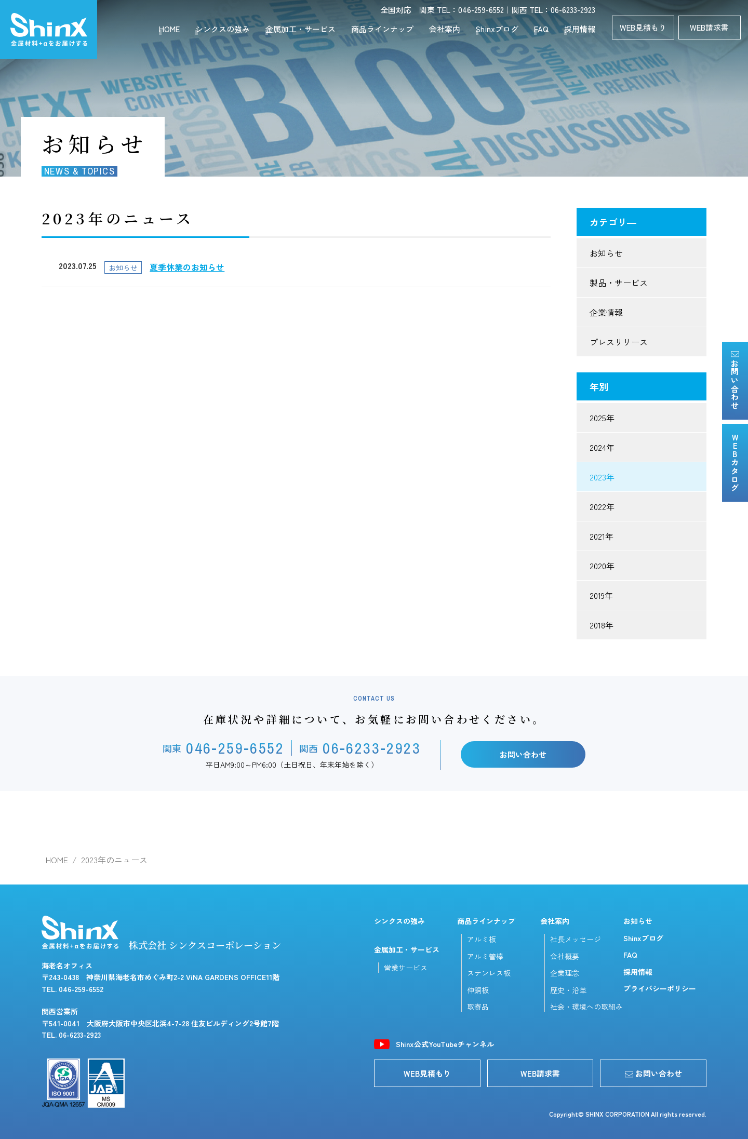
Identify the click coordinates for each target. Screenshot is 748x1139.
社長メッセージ (575, 939)
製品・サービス (619, 282)
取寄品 (478, 1006)
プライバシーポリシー (659, 988)
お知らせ (606, 253)
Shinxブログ (497, 28)
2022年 (602, 506)
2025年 (602, 417)
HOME (169, 28)
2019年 (601, 595)
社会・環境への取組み (586, 1006)
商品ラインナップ (382, 28)
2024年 (602, 447)
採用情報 (579, 28)
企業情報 (606, 312)
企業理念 (564, 973)
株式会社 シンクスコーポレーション (161, 934)
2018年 (601, 625)
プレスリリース (619, 342)
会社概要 (564, 956)
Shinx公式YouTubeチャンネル (445, 1044)
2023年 (602, 477)
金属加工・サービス (300, 28)
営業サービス (406, 967)
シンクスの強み (222, 28)
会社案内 (444, 28)
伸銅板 (478, 990)
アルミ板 (481, 939)
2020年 (602, 565)
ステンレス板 (489, 973)
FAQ (541, 28)
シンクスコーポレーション (48, 29)
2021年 (601, 536)
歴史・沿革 (568, 990)
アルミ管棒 (485, 956)
